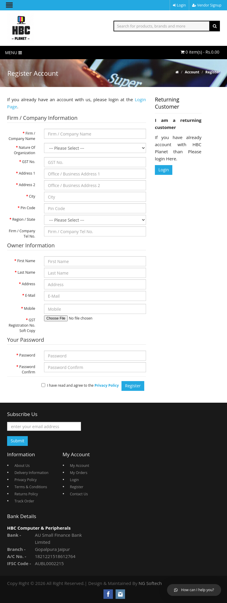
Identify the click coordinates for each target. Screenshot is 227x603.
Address (28, 283)
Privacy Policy (25, 479)
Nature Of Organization (24, 150)
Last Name (26, 272)
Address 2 (27, 184)
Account (192, 72)
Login (179, 5)
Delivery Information (31, 472)
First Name (26, 260)
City (32, 196)
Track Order (24, 501)
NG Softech (150, 583)
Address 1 (27, 173)
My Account (79, 465)
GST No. (28, 161)
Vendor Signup (206, 5)
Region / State (23, 219)
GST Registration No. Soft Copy (22, 325)
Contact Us (79, 493)
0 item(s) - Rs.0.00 (200, 52)
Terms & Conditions (30, 486)
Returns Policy (26, 493)
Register (212, 72)
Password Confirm (27, 369)
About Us (22, 465)
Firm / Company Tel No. (22, 233)
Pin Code (27, 207)
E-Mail (30, 295)
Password (27, 355)
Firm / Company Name (22, 136)
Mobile (29, 308)
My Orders (78, 472)
